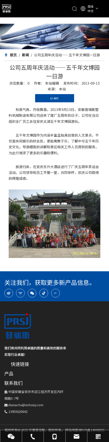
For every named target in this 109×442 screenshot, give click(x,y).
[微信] (32, 293)
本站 (62, 89)
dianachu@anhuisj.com (25, 405)
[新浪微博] (8, 293)
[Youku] (20, 293)
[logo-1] (17, 326)
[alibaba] (55, 293)
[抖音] (43, 293)
